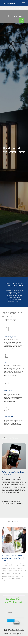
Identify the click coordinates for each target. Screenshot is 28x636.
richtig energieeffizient (9, 8)
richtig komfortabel (21, 8)
